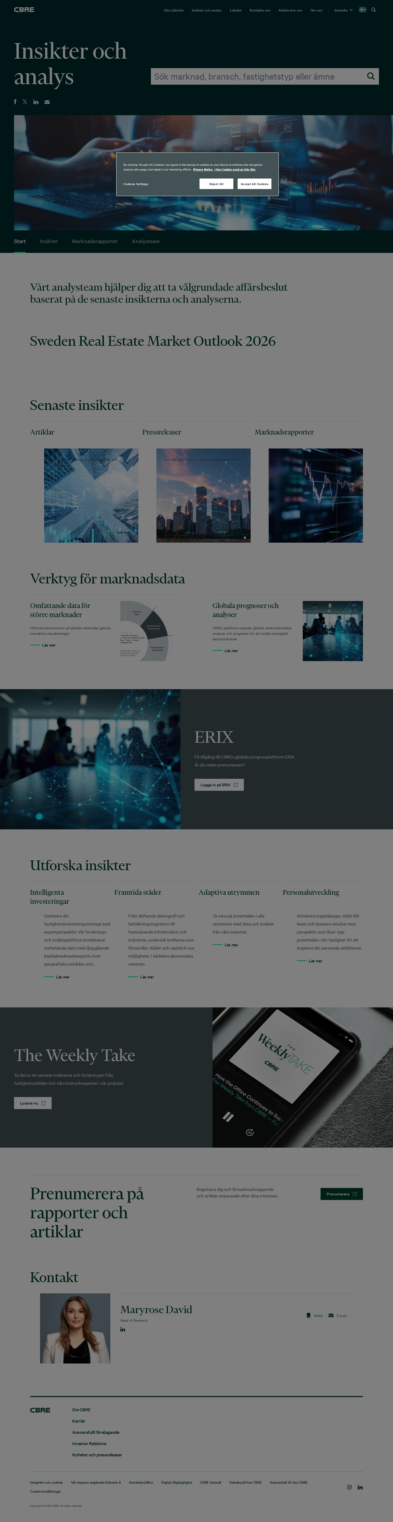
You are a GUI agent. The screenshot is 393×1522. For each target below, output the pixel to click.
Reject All (217, 184)
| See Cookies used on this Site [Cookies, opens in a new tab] (235, 170)
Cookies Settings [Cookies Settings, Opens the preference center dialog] (136, 184)
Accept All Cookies (255, 184)
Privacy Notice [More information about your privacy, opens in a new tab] (203, 170)
